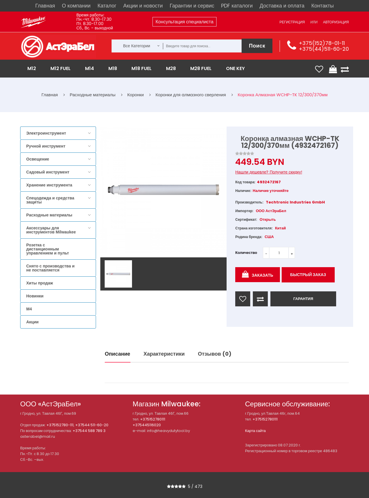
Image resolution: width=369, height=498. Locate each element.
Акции (32, 322)
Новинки (35, 296)
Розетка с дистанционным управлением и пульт (47, 249)
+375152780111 (152, 419)
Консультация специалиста (185, 21)
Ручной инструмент (45, 146)
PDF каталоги (237, 5)
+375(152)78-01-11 (322, 43)
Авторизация (336, 22)
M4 (29, 309)
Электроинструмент (46, 133)
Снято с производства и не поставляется (50, 268)
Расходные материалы (49, 215)
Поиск (257, 45)
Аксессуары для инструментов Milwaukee (51, 230)
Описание (117, 353)
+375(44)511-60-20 (324, 48)
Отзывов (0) (214, 353)
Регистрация (292, 22)
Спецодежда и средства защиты (50, 200)
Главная (45, 5)
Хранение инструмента (49, 185)
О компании (76, 5)
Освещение (37, 159)
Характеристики (164, 353)
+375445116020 (147, 425)
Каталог (106, 5)
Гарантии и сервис (192, 5)
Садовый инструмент (47, 172)
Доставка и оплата (282, 5)
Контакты (322, 5)
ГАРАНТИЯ (303, 298)
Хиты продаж (39, 283)
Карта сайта (255, 430)
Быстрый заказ (308, 275)
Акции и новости (143, 5)
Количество (246, 252)
